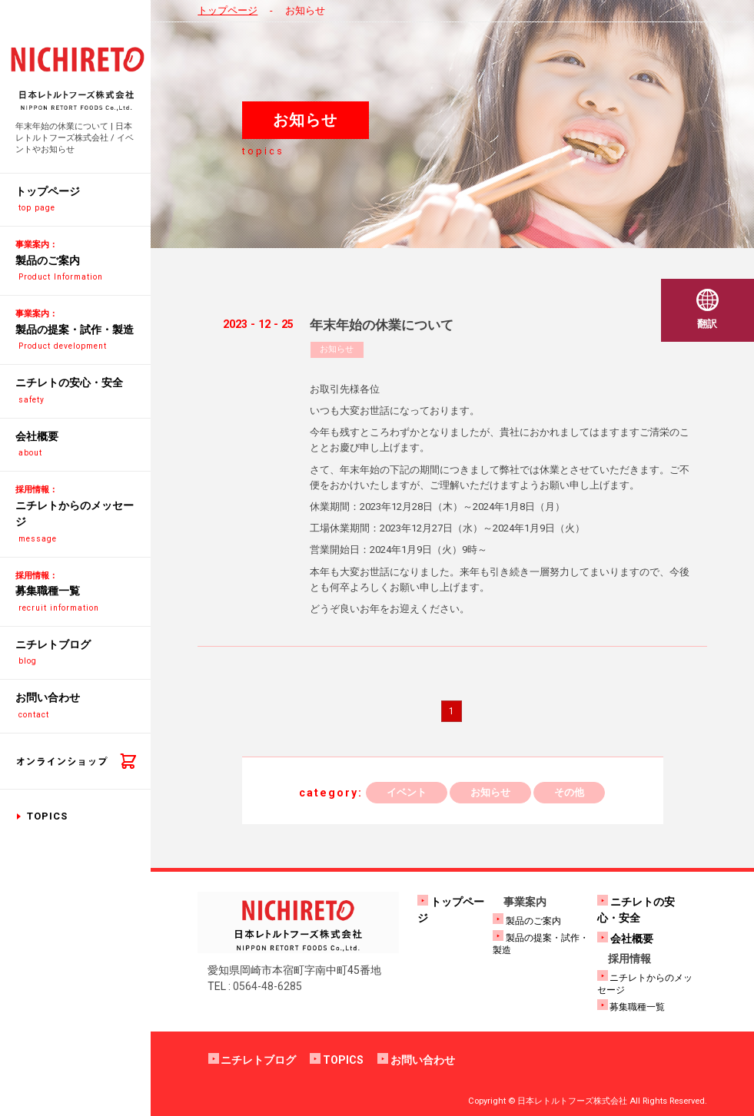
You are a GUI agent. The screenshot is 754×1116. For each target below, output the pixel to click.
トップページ (227, 10)
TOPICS (47, 816)
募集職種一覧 (637, 1007)
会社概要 (631, 938)
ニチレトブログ (258, 1060)
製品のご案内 (533, 921)
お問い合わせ (422, 1060)
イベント (407, 792)
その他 (569, 792)
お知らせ (337, 349)
